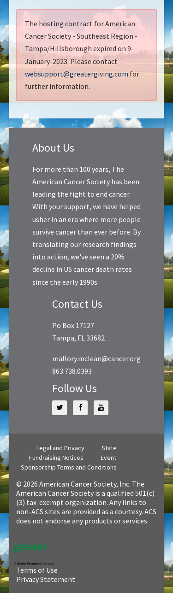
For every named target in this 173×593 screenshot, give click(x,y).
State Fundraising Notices (73, 453)
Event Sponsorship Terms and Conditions (69, 462)
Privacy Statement (45, 579)
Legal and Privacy (60, 448)
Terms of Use (37, 570)
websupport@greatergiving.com (76, 73)
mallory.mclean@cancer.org (96, 358)
